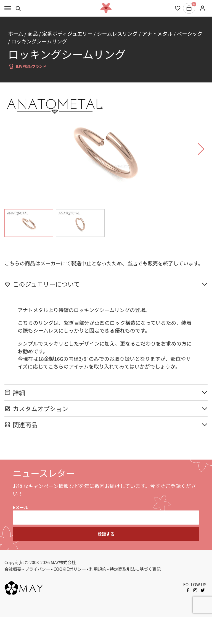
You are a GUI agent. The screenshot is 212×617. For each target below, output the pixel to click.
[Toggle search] (18, 8)
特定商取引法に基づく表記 (135, 569)
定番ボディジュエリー (67, 33)
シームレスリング (117, 33)
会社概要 (13, 569)
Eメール (20, 507)
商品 (33, 33)
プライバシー (37, 569)
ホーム (15, 33)
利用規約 (98, 569)
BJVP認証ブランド (27, 66)
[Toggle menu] (7, 8)
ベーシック (189, 33)
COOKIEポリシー (70, 569)
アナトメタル (157, 33)
